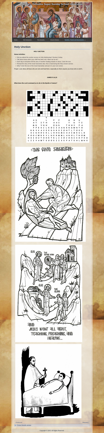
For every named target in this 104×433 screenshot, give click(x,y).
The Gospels (41, 40)
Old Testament (28, 40)
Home (16, 40)
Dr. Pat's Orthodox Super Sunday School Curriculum (52, 4)
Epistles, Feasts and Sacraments (75, 40)
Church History (55, 40)
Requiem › (85, 422)
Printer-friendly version (24, 425)
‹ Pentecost (18, 422)
